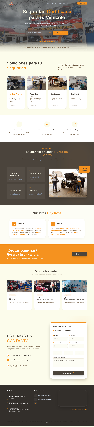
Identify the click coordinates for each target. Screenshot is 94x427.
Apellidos (72, 336)
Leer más (11, 307)
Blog (68, 3)
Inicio (48, 3)
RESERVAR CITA (82, 3)
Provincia (66, 350)
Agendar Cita (80, 254)
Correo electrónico (57, 343)
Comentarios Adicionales (59, 357)
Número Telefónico (74, 343)
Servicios (54, 3)
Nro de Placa (56, 350)
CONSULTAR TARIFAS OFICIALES (47, 41)
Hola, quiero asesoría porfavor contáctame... (68, 363)
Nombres (55, 336)
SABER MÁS (14, 105)
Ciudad (77, 350)
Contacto (73, 3)
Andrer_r (47, 423)
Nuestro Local (61, 3)
